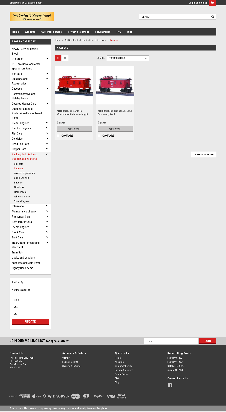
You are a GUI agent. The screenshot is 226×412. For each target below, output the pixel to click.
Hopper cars (20, 192)
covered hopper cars (24, 173)
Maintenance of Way (24, 211)
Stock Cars (18, 232)
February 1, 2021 (175, 362)
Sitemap (47, 408)
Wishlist (66, 358)
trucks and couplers (23, 257)
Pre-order (17, 58)
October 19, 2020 (175, 366)
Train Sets (18, 252)
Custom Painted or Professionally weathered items (27, 113)
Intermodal (18, 206)
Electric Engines (21, 128)
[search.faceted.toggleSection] (18, 299)
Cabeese (17, 88)
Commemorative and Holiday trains (23, 96)
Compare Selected (203, 154)
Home (15, 31)
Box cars (17, 73)
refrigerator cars (22, 196)
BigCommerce (69, 408)
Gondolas (17, 138)
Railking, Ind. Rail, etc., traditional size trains (25, 157)
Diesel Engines (20, 123)
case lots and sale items (26, 263)
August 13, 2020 (175, 370)
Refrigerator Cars (22, 222)
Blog (129, 31)
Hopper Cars (19, 149)
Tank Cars (17, 237)
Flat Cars (17, 133)
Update (30, 321)
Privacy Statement (78, 31)
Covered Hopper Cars (24, 103)
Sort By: (101, 58)
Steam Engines (21, 201)
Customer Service (51, 31)
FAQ (119, 31)
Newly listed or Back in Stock (25, 51)
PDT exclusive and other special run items (26, 66)
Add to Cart (74, 128)
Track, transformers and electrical (26, 245)
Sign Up (203, 2)
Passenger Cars (21, 216)
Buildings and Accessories (20, 81)
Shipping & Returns (71, 366)
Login (192, 2)
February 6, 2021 (175, 358)
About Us (30, 31)
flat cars (18, 182)
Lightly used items (22, 268)
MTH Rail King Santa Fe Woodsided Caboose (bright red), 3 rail (72, 114)
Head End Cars (20, 144)
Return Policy (102, 31)
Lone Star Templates (97, 408)
